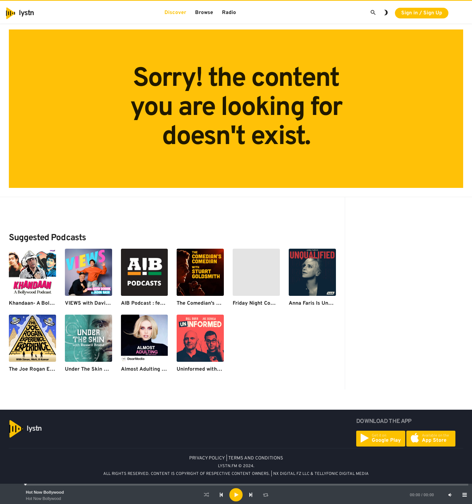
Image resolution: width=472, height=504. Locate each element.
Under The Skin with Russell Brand (107, 369)
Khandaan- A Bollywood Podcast (48, 303)
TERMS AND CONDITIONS (255, 458)
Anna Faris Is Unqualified (319, 303)
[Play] (236, 494)
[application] (236, 494)
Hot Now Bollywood (45, 492)
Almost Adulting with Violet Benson (164, 369)
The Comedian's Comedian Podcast (219, 303)
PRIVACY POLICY (207, 458)
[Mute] (449, 494)
